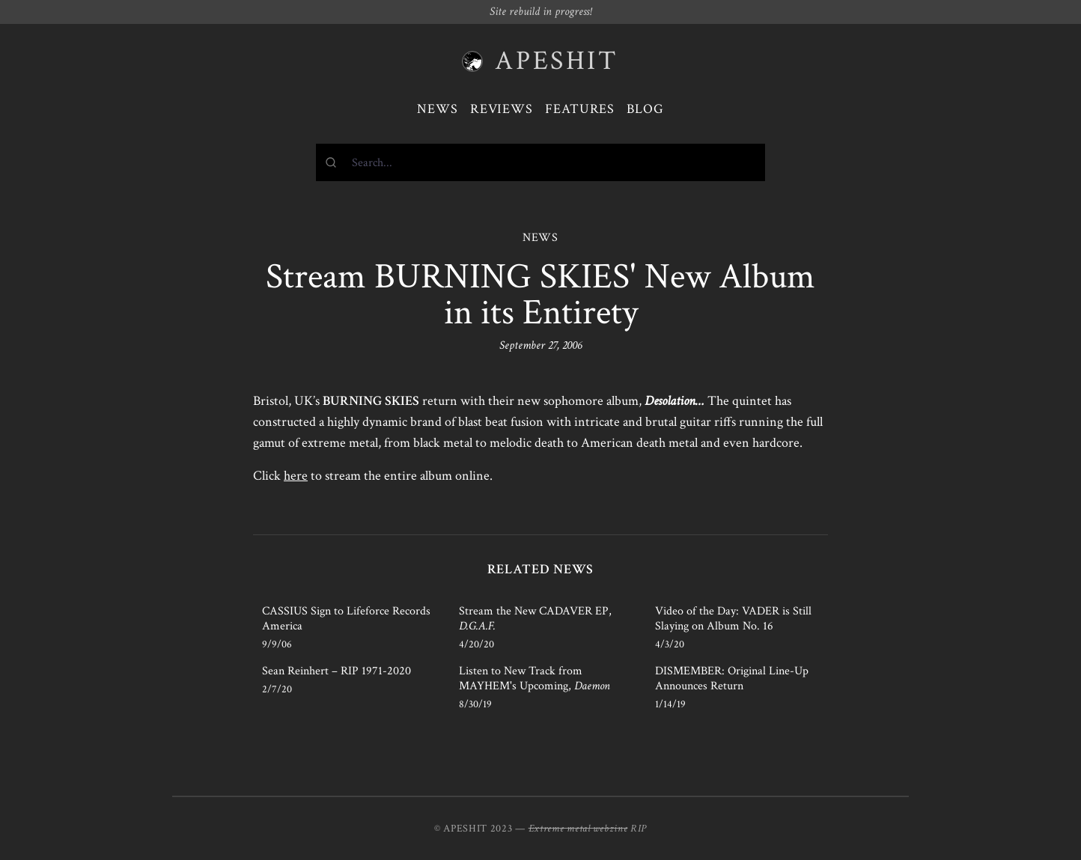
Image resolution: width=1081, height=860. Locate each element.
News (437, 109)
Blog (645, 109)
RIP (638, 828)
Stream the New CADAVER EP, (535, 618)
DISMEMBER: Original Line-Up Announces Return (732, 678)
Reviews (501, 109)
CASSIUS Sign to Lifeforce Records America (346, 618)
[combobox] (540, 162)
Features (580, 109)
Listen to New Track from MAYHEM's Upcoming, (534, 678)
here (296, 475)
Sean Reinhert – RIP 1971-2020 (336, 671)
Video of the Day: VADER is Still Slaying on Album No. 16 (733, 618)
